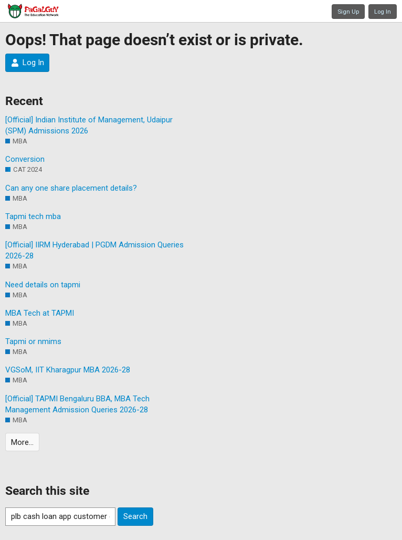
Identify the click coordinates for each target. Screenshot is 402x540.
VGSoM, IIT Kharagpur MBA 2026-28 (67, 370)
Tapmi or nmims (33, 341)
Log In (382, 11)
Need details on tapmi (42, 284)
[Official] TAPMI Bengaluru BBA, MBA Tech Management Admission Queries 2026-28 (77, 404)
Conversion (25, 159)
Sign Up (348, 11)
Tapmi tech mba (33, 216)
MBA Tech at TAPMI (39, 313)
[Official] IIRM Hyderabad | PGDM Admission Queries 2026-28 (94, 250)
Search (135, 516)
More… (22, 442)
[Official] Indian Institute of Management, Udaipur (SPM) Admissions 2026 (89, 125)
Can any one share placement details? (71, 188)
